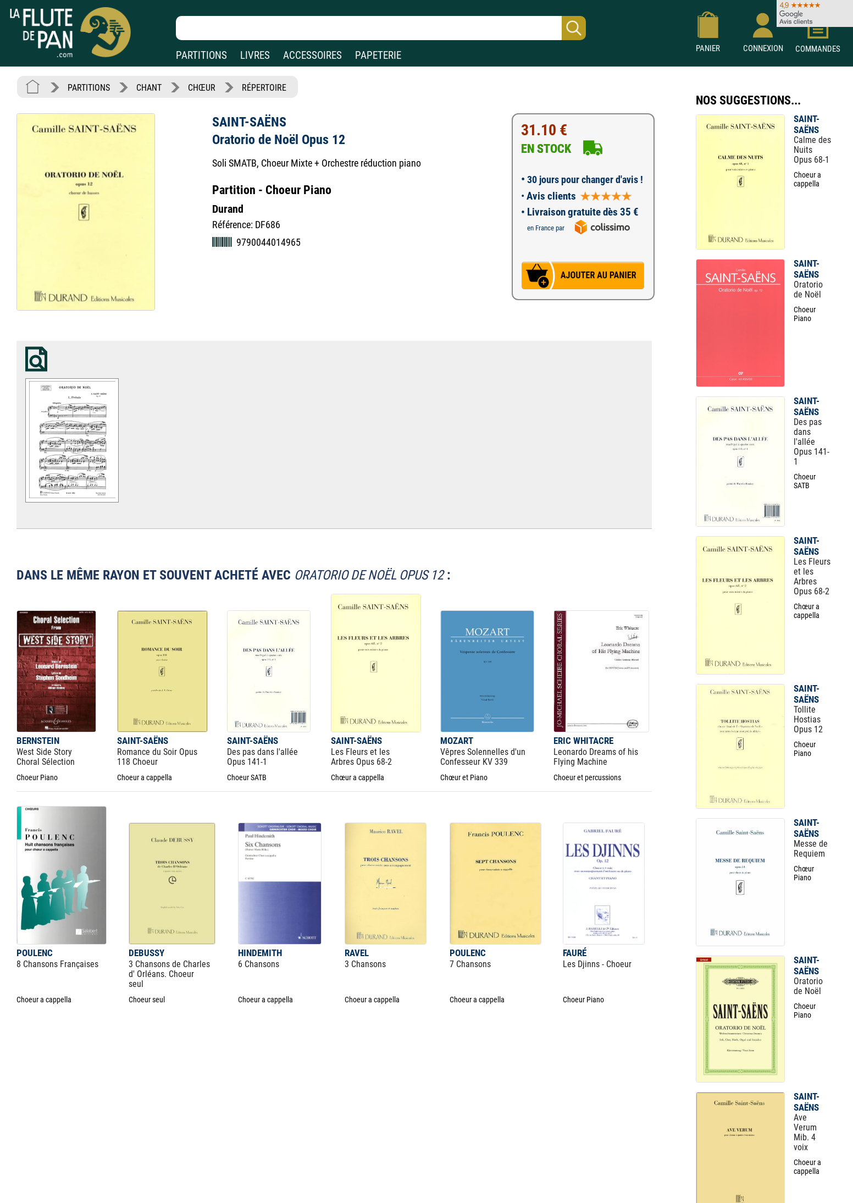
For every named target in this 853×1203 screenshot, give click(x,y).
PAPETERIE (378, 55)
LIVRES (255, 55)
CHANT (149, 87)
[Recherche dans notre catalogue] (381, 28)
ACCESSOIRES (312, 55)
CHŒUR (201, 87)
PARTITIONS (201, 55)
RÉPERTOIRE (264, 87)
